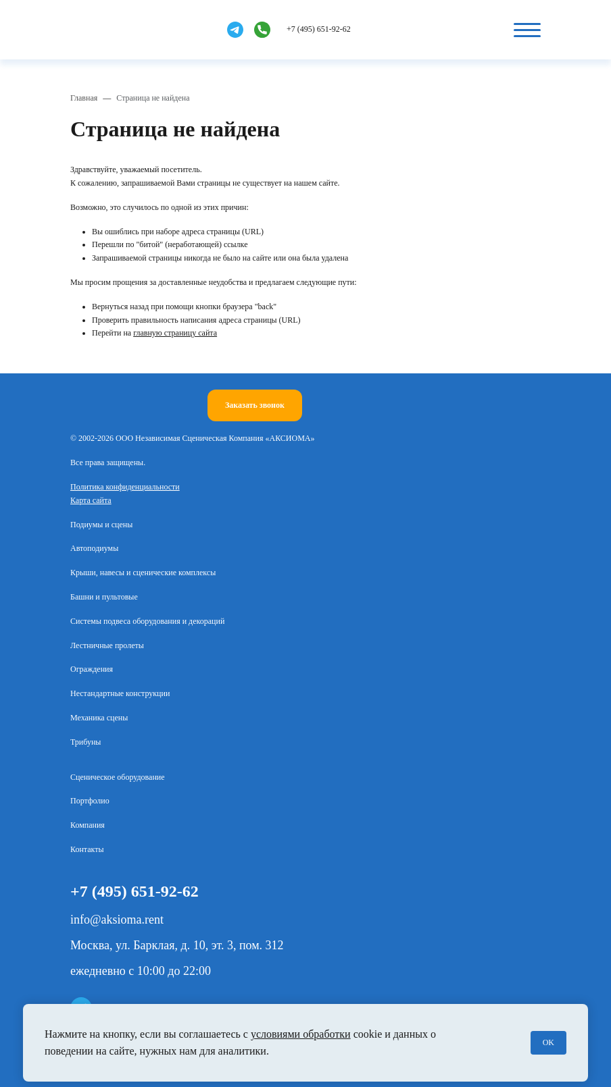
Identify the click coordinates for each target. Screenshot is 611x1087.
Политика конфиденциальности (125, 487)
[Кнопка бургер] (527, 29)
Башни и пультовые (104, 597)
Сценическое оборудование (117, 777)
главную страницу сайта (175, 333)
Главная (83, 98)
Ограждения (91, 669)
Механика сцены (99, 717)
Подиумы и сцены (101, 524)
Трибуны (85, 742)
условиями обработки (301, 1034)
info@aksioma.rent (117, 919)
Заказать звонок (255, 405)
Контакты (87, 849)
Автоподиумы (94, 548)
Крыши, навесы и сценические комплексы (143, 572)
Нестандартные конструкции (120, 693)
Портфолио (89, 800)
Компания (87, 825)
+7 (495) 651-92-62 (319, 29)
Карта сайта (91, 500)
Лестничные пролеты (107, 645)
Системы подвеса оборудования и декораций (147, 621)
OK (548, 1042)
